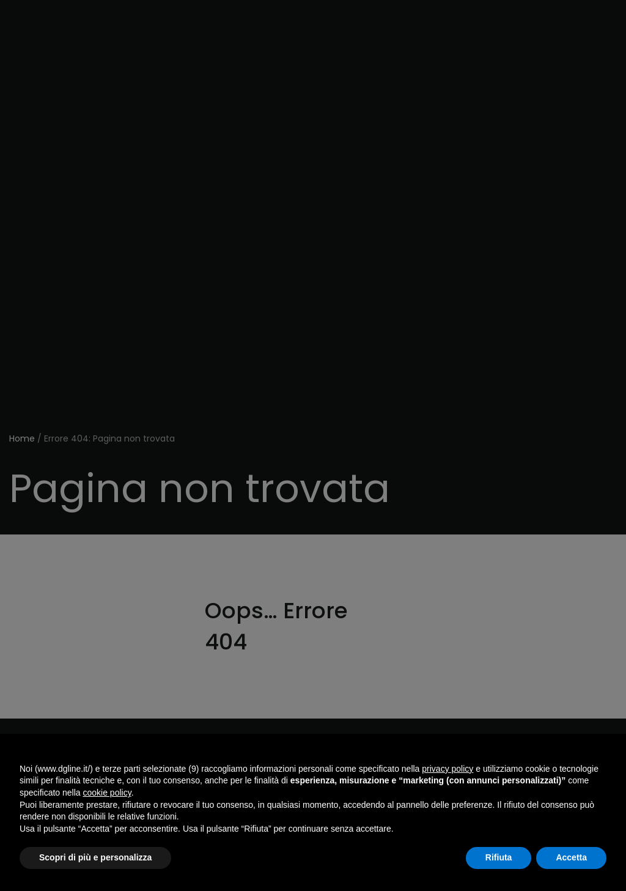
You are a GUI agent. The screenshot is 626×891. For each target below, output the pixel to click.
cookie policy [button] (107, 792)
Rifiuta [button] (498, 857)
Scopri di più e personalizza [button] (95, 857)
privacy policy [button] (447, 769)
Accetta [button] (571, 857)
